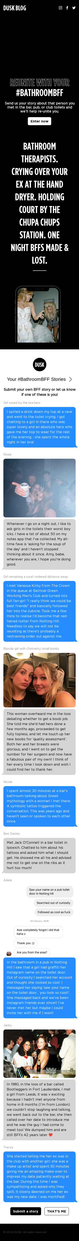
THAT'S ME (56, 1211)
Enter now (39, 121)
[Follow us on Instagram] (60, 7)
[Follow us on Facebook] (67, 7)
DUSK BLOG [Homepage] (14, 8)
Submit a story (25, 1211)
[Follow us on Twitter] (74, 7)
